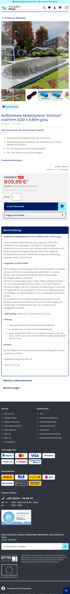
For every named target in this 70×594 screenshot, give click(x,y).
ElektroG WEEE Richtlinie (50, 434)
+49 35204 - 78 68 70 (20, 498)
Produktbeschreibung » (11, 160)
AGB (41, 414)
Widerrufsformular (47, 426)
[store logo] (11, 7)
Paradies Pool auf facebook (16, 588)
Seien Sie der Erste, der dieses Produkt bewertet (22, 130)
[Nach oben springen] (66, 590)
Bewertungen (11, 387)
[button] (6, 55)
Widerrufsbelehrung (48, 422)
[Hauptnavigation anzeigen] (67, 7)
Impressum (44, 430)
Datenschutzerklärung (49, 418)
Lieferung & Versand (12, 426)
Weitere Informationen (17, 380)
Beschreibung (12, 230)
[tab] (35, 230)
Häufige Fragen (10, 418)
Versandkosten (31, 190)
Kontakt (7, 434)
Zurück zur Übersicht (15, 18)
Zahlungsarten (10, 430)
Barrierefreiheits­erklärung (50, 438)
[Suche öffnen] (44, 7)
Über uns (7, 438)
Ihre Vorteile (9, 414)
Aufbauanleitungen (12, 422)
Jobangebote (9, 442)
